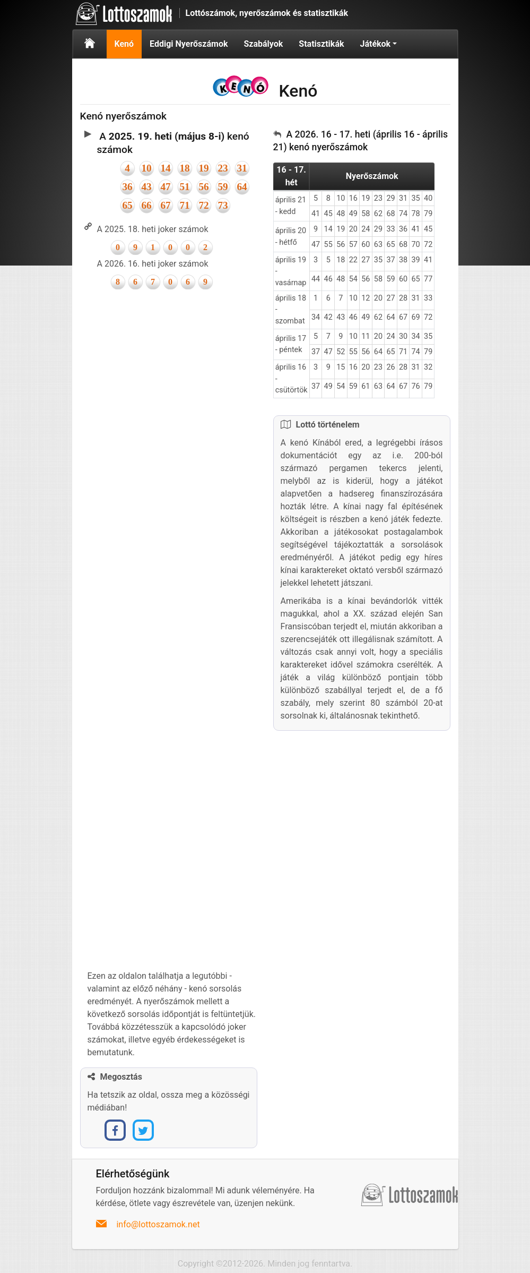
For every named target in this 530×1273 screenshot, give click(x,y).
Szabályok (263, 44)
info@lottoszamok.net (157, 1224)
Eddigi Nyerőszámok (189, 44)
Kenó (124, 44)
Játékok (375, 44)
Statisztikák (321, 44)
